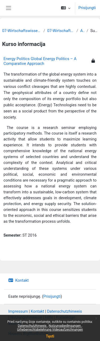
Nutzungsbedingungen (65, 326)
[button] (66, 8)
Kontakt (18, 280)
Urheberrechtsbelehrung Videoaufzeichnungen (50, 329)
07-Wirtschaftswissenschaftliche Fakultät (21, 30)
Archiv (82, 30)
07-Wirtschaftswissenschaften (60, 30)
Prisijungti (87, 7)
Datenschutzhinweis (32, 326)
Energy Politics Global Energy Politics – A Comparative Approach (40, 61)
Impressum (18, 311)
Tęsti (50, 336)
